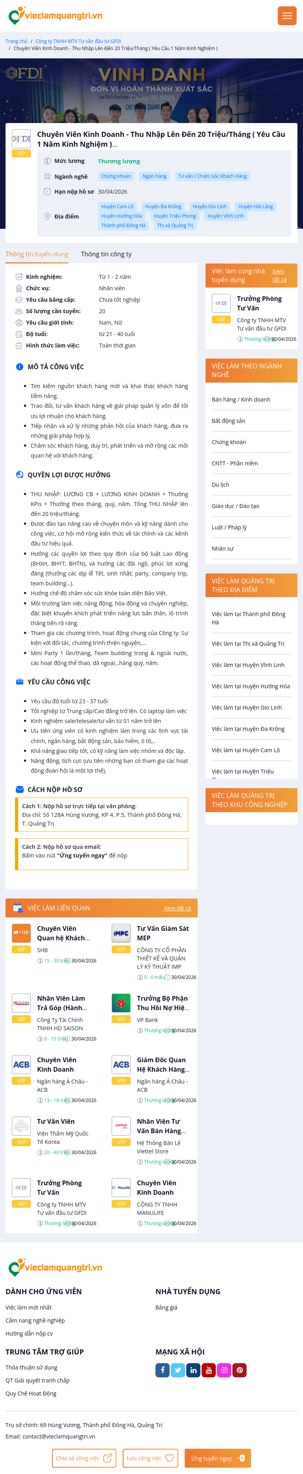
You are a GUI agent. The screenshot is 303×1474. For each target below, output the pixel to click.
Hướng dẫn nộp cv (29, 1333)
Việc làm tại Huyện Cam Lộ (246, 750)
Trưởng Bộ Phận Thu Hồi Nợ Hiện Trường (163, 1008)
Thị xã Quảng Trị (175, 225)
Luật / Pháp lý (229, 527)
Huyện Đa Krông (163, 206)
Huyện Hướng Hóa (121, 216)
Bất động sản (228, 420)
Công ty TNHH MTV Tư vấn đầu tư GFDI (78, 41)
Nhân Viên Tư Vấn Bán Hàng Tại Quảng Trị (159, 1131)
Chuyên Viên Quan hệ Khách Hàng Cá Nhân (61, 938)
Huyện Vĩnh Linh (225, 216)
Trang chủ (17, 41)
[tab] (37, 254)
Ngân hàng (154, 176)
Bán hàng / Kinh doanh (241, 399)
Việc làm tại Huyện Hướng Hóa (251, 686)
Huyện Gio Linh (210, 206)
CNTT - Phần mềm (235, 463)
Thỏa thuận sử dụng (31, 1367)
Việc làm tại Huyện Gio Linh (247, 707)
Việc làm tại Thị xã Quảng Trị (248, 643)
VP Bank (147, 1020)
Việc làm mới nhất (29, 1307)
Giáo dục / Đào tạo (236, 506)
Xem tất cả (177, 908)
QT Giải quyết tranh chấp (38, 1380)
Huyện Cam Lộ (117, 206)
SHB (42, 950)
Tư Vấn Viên (56, 1121)
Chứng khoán (116, 176)
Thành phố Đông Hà (123, 225)
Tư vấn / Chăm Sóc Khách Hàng (212, 176)
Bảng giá (166, 1307)
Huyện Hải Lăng (255, 206)
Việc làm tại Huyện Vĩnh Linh (248, 665)
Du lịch (221, 484)
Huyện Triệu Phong (175, 216)
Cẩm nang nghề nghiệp (35, 1320)
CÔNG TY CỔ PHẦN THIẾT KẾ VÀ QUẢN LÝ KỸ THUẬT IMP (161, 958)
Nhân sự (223, 548)
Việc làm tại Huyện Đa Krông (248, 728)
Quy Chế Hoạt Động (31, 1393)
